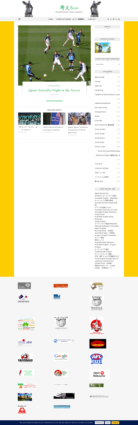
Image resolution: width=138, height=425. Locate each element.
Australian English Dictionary (105, 212)
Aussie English (100, 221)
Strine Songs (99, 134)
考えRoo (69, 8)
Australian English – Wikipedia (106, 198)
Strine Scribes (100, 129)
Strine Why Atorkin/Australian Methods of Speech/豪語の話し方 (108, 153)
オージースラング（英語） (104, 254)
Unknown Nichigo (102, 168)
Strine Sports (54, 85)
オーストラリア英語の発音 (104, 200)
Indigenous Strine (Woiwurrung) (107, 94)
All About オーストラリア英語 (105, 196)
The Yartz (98, 164)
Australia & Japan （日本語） (105, 233)
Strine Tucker (100, 147)
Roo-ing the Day (101, 107)
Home (51, 19)
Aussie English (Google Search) (106, 259)
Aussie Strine (100, 214)
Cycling (97, 81)
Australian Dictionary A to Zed (106, 210)
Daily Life (98, 86)
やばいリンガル (100, 173)
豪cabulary (99, 181)
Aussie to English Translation (105, 235)
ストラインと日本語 (102, 177)
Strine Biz (98, 120)
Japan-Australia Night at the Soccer (54, 90)
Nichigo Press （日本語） (104, 263)
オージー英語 (99, 238)
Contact (92, 19)
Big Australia (99, 77)
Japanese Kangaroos (102, 103)
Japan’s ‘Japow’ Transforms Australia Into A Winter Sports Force (78, 130)
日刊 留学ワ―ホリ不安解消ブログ (107, 256)
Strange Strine (100, 112)
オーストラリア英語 (102, 249)
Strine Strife (99, 142)
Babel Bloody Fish (101, 193)
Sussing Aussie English (103, 252)
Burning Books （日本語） (104, 231)
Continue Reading (54, 101)
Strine (97, 116)
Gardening (99, 90)
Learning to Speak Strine (104, 261)
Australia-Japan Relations (104, 242)
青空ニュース (99, 240)
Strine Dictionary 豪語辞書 (104, 125)
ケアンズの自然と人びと (103, 207)
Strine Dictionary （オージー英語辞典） (70, 19)
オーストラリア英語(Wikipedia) (106, 224)
